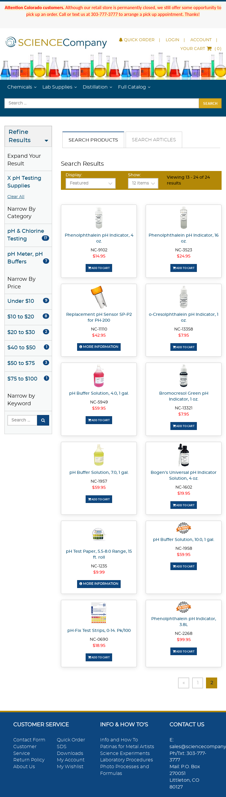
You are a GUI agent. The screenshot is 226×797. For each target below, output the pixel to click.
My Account (70, 760)
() (201, 49)
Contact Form (29, 740)
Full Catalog (132, 87)
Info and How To (119, 740)
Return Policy (28, 760)
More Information (98, 346)
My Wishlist (70, 766)
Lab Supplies (57, 87)
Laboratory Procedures (126, 760)
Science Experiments (125, 753)
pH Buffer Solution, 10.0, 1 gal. (183, 540)
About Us (24, 766)
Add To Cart (99, 268)
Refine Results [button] (20, 136)
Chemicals (19, 87)
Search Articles (154, 139)
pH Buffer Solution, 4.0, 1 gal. (99, 393)
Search (210, 103)
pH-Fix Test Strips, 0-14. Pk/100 (99, 631)
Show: (134, 175)
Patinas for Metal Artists (127, 746)
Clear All (15, 197)
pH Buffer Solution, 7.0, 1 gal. (99, 473)
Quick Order (136, 40)
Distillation (95, 87)
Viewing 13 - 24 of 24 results (188, 180)
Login (172, 40)
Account (201, 40)
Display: (74, 175)
